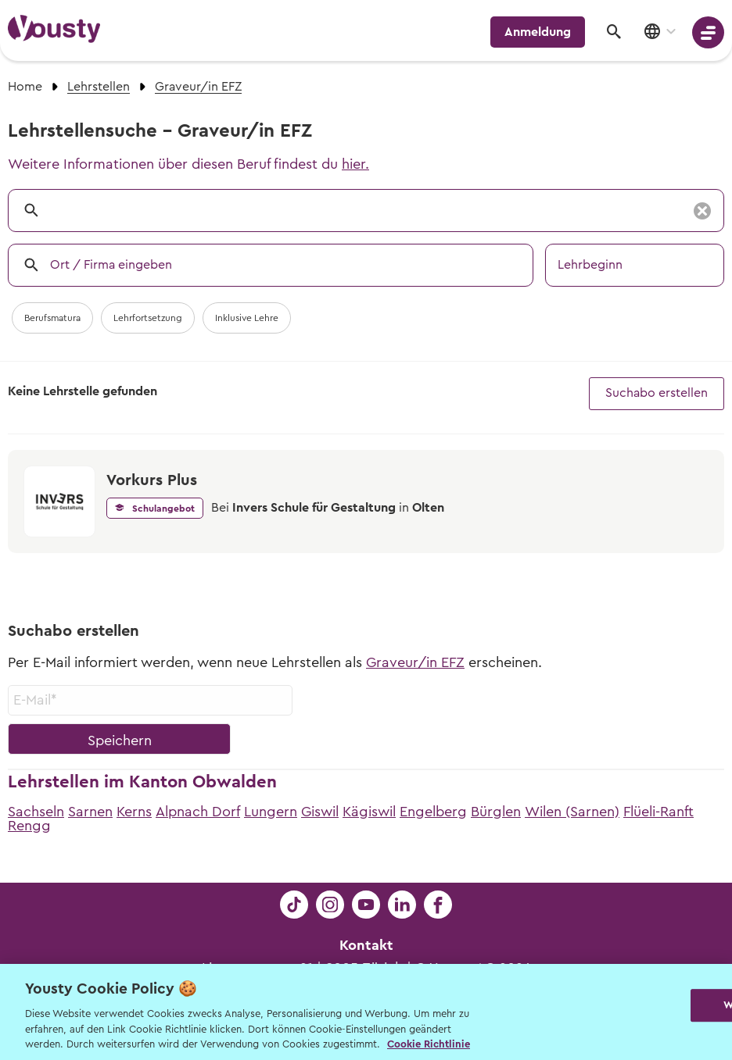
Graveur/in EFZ (415, 662)
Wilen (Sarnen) (572, 812)
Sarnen (90, 812)
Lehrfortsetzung (147, 318)
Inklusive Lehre (246, 318)
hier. (355, 164)
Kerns (134, 812)
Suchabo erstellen (656, 393)
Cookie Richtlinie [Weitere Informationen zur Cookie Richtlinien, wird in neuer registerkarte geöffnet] (428, 1044)
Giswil (320, 812)
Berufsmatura (52, 318)
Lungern (270, 812)
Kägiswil (369, 812)
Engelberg (433, 812)
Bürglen (496, 812)
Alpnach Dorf (198, 812)
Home (25, 86)
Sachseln (36, 812)
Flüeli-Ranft (658, 812)
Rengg (29, 826)
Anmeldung (537, 32)
